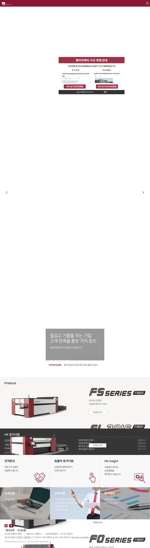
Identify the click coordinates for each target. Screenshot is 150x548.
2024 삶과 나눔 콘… (111, 449)
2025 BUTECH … (111, 443)
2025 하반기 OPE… (111, 440)
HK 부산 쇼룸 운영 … (111, 446)
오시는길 (21, 530)
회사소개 (10, 530)
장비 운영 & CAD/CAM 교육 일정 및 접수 (81, 365)
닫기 (105, 92)
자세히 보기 (98, 412)
